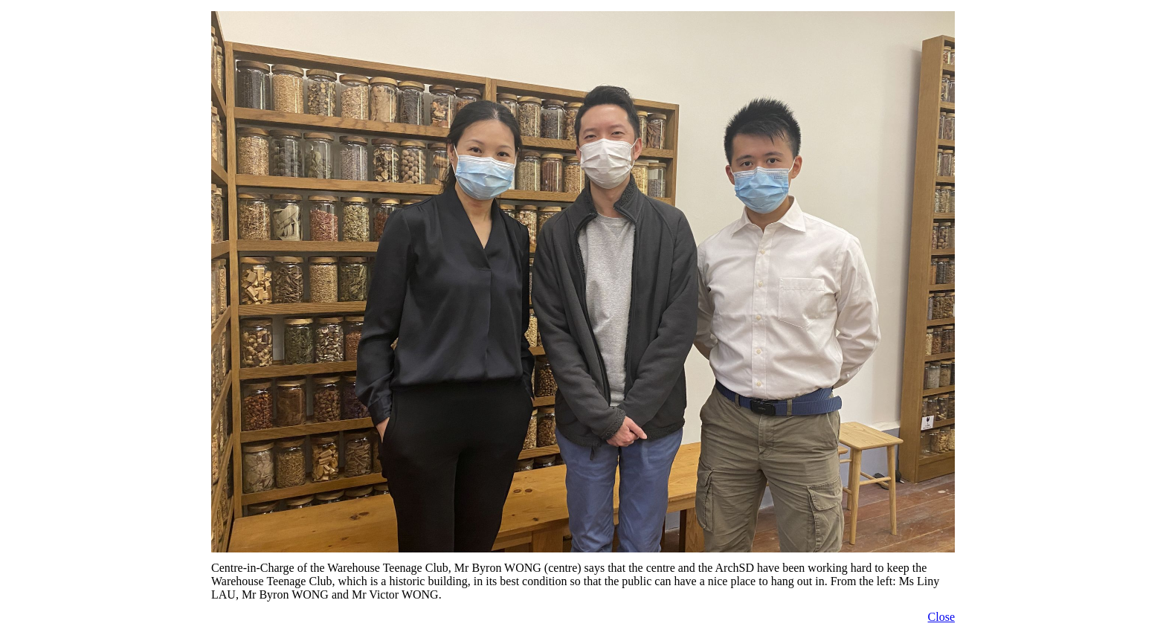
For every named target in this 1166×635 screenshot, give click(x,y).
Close (941, 616)
